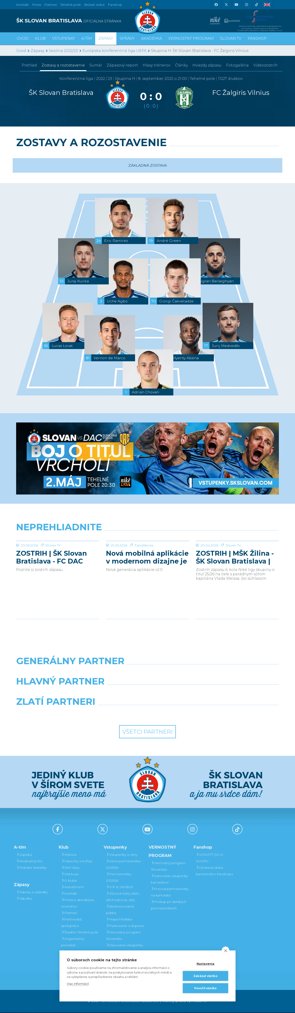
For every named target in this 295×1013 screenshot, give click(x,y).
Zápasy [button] (105, 38)
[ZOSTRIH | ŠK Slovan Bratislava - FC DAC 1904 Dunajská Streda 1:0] (57, 558)
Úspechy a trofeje (76, 862)
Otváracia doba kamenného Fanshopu (214, 871)
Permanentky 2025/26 (118, 878)
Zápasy (37, 50)
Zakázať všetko (205, 976)
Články (181, 65)
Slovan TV (53, 580)
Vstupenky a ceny (121, 855)
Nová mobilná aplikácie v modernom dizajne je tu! (147, 592)
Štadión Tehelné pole (79, 933)
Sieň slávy (70, 868)
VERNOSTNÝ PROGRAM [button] (191, 38)
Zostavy (63, 65)
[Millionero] (181, 694)
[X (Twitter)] (226, 4)
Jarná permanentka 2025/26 (123, 865)
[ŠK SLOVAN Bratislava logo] (147, 17)
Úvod (23, 38)
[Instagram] (246, 4)
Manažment (72, 888)
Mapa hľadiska (119, 920)
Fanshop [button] (257, 38)
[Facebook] (216, 4)
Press (36, 5)
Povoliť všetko (205, 988)
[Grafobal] (114, 694)
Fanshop (115, 5)
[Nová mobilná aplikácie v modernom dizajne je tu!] (147, 558)
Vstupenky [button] (63, 38)
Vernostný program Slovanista (123, 936)
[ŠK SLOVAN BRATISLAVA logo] (80, 20)
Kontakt (69, 894)
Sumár (95, 65)
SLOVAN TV (230, 38)
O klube (69, 881)
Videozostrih (265, 65)
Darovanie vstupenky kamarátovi (124, 949)
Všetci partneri (147, 732)
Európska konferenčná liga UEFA (114, 50)
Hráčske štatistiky (31, 868)
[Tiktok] (256, 4)
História (69, 855)
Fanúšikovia (144, 580)
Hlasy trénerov (156, 65)
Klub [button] (40, 38)
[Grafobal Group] (181, 714)
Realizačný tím (29, 862)
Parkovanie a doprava (125, 927)
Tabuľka (24, 899)
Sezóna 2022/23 (63, 50)
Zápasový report (122, 65)
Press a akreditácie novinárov (77, 904)
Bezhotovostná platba (120, 910)
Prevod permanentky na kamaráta (170, 893)
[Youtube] (236, 4)
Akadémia (151, 38)
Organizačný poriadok (72, 943)
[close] (225, 950)
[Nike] (147, 673)
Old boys (70, 875)
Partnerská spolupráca (71, 923)
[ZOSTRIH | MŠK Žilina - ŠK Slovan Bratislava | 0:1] (237, 558)
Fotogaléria (237, 65)
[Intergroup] (114, 714)
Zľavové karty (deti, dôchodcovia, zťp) (122, 897)
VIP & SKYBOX (119, 888)
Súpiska (24, 855)
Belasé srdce (94, 5)
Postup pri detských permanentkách (168, 906)
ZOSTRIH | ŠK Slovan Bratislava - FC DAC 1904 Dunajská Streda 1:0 (54, 592)
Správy (127, 38)
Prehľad (29, 65)
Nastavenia (206, 963)
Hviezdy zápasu (206, 65)
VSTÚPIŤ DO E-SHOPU (210, 858)
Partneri (69, 914)
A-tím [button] (86, 38)
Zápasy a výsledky (32, 893)
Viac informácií (78, 984)
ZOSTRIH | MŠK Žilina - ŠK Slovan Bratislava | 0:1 (235, 592)
